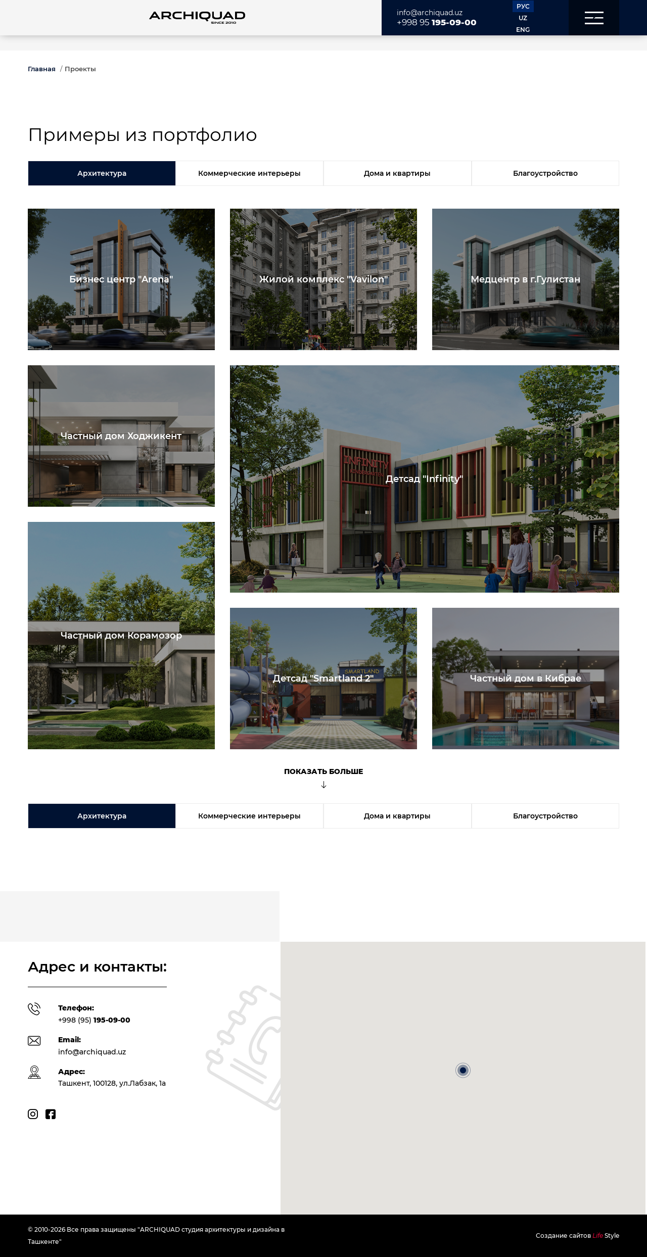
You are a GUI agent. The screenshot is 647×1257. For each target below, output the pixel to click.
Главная (42, 69)
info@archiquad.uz (430, 12)
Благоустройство (545, 173)
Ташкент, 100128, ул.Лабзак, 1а (112, 1083)
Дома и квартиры (397, 173)
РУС (523, 6)
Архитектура (101, 173)
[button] (594, 17)
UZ (523, 18)
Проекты (80, 69)
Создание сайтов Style (577, 1235)
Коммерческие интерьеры (249, 173)
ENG (523, 29)
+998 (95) (94, 1020)
